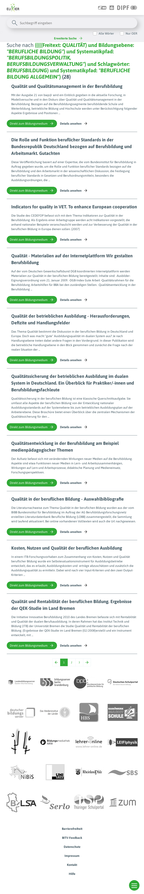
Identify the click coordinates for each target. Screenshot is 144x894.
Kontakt (72, 864)
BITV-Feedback (72, 837)
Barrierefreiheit (72, 828)
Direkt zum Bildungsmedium (32, 123)
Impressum (72, 855)
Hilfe (72, 873)
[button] (134, 885)
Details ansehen (74, 123)
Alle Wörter (106, 33)
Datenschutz (72, 846)
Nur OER (131, 33)
